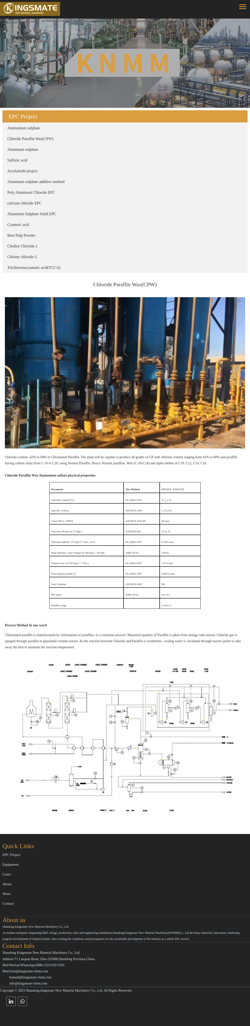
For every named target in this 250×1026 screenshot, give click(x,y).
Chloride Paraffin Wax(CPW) (30, 139)
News (6, 894)
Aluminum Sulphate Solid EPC (31, 214)
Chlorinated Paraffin (64, 457)
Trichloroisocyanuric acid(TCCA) (34, 267)
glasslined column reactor (60, 641)
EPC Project (11, 855)
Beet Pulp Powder (21, 235)
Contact (8, 903)
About (7, 884)
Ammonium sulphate (23, 128)
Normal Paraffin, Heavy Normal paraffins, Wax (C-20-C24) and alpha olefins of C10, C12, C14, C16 (137, 463)
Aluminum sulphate (22, 149)
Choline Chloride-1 (22, 246)
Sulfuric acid (17, 160)
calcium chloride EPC (24, 203)
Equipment (10, 864)
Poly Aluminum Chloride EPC (31, 192)
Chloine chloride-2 (22, 257)
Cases (6, 874)
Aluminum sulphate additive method (35, 182)
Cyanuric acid (18, 225)
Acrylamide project (22, 171)
